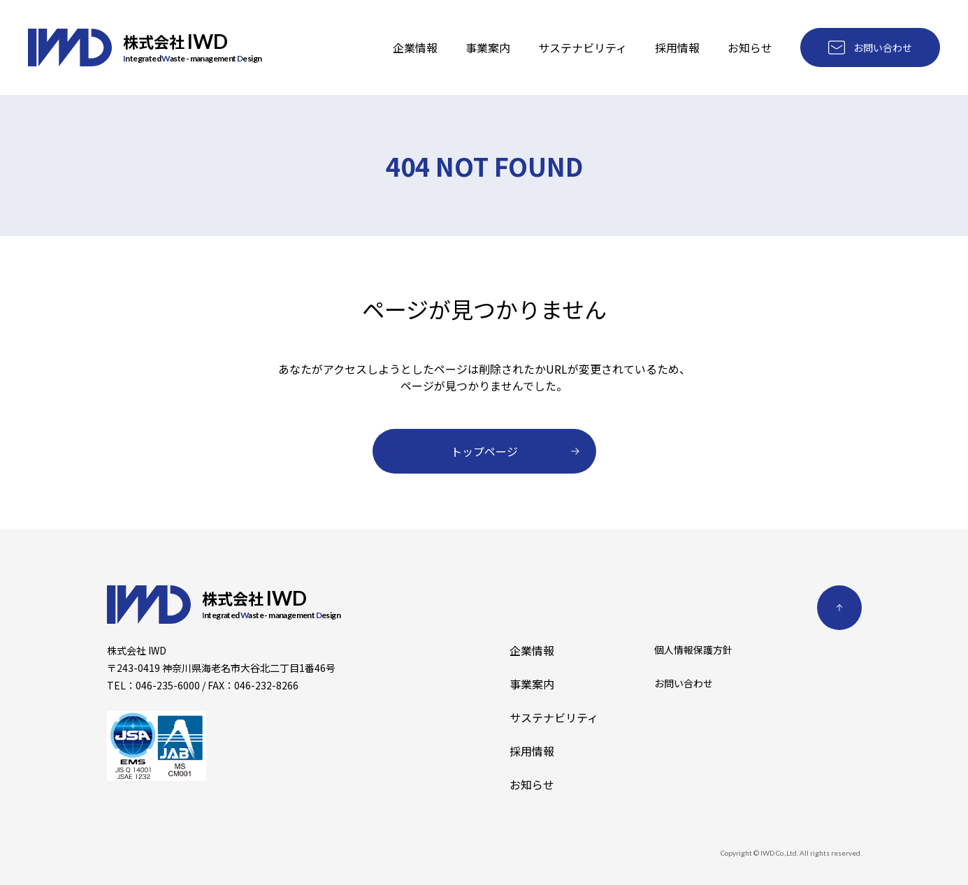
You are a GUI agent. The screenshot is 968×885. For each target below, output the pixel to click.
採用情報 (677, 47)
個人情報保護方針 (693, 651)
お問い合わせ (870, 48)
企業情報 (415, 47)
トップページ (515, 451)
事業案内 (487, 47)
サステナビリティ (582, 47)
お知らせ (750, 47)
